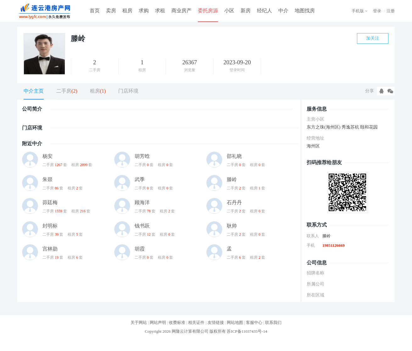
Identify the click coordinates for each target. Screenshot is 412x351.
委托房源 (208, 10)
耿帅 (232, 225)
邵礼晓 (234, 156)
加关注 (372, 38)
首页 (95, 10)
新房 (246, 10)
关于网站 (139, 322)
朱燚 (47, 179)
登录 (377, 11)
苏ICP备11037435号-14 (247, 331)
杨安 (47, 156)
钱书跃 (142, 225)
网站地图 (235, 322)
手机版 (358, 11)
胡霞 (140, 248)
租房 (127, 10)
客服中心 (254, 322)
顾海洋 (142, 202)
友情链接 (216, 322)
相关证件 (196, 322)
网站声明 (158, 322)
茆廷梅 (50, 202)
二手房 (66, 91)
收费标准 (177, 322)
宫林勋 (50, 248)
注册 (391, 11)
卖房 (111, 10)
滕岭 (232, 179)
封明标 (50, 225)
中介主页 (34, 91)
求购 (144, 10)
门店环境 (128, 91)
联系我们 (273, 322)
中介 (283, 10)
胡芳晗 (142, 156)
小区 (229, 10)
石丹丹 (234, 202)
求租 (160, 10)
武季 (140, 179)
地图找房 (305, 10)
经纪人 (264, 10)
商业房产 (181, 10)
